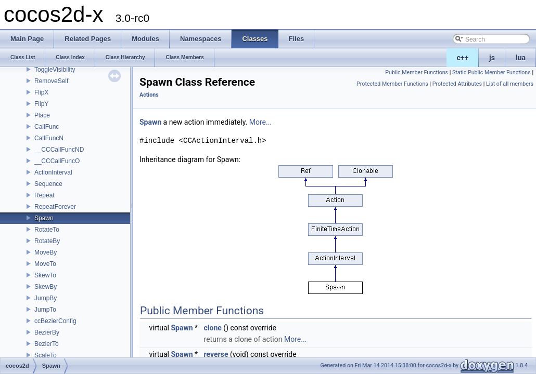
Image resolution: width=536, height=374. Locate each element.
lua (521, 58)
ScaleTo (45, 355)
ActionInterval (53, 172)
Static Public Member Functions (491, 72)
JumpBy (45, 298)
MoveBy (45, 252)
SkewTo (45, 275)
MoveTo (45, 264)
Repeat (44, 195)
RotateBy (47, 241)
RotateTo (46, 229)
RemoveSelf (51, 81)
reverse (216, 354)
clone (213, 328)
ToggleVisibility (54, 69)
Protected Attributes (457, 84)
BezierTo (46, 344)
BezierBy (46, 332)
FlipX (41, 92)
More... (260, 122)
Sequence (48, 184)
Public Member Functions (416, 72)
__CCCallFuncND (59, 149)
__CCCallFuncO (57, 161)
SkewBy (45, 286)
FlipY (41, 104)
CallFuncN (48, 138)
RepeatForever (55, 206)
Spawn (44, 218)
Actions (149, 94)
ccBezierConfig (55, 321)
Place (42, 115)
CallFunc (46, 126)
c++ (463, 58)
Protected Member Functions (392, 84)
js (492, 58)
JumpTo (45, 309)
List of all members (509, 84)
